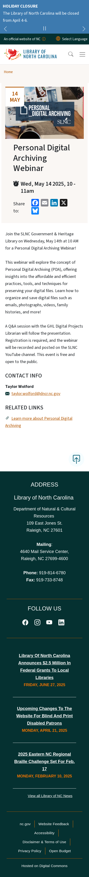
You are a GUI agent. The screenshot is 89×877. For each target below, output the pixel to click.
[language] (75, 39)
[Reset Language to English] (58, 39)
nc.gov (25, 824)
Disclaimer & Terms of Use (44, 842)
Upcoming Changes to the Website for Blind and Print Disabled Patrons (44, 716)
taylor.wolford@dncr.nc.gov (35, 394)
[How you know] (43, 39)
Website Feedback (53, 824)
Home (8, 72)
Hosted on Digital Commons (44, 866)
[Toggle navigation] (82, 54)
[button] (67, 54)
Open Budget (60, 851)
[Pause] (44, 29)
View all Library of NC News (50, 796)
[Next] (84, 30)
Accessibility (44, 833)
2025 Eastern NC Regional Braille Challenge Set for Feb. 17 (44, 761)
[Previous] (5, 30)
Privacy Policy (29, 851)
